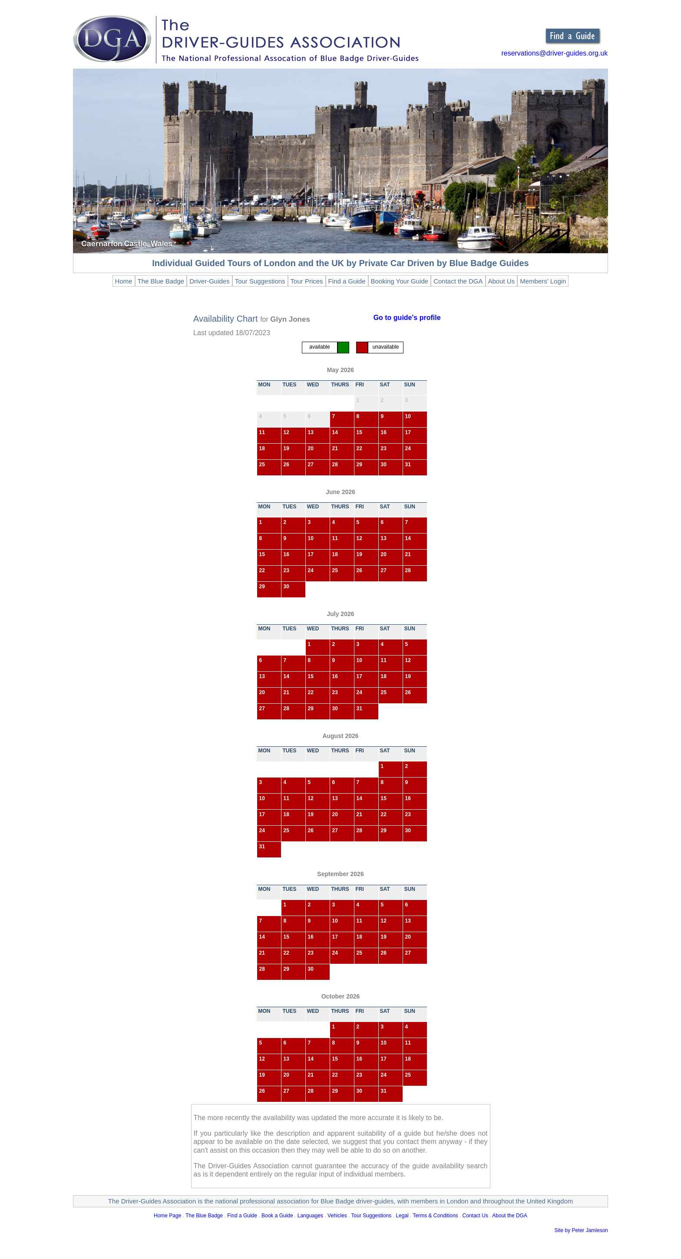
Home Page (167, 1216)
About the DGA (509, 1216)
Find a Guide (242, 1216)
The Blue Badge (204, 1216)
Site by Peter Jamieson (581, 1230)
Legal (402, 1216)
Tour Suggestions (371, 1216)
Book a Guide (277, 1216)
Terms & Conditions (435, 1216)
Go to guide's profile (407, 317)
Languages (310, 1216)
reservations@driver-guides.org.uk (554, 53)
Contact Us (475, 1216)
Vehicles (337, 1216)
